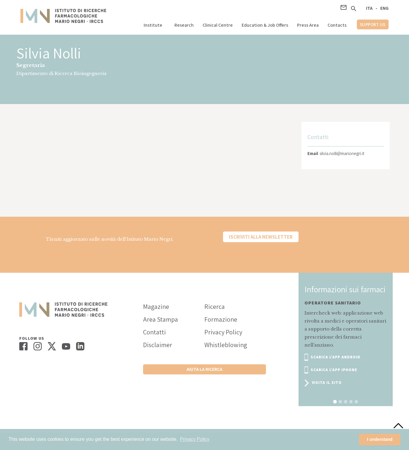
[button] (154, 23)
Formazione (220, 319)
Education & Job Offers (265, 25)
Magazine (156, 306)
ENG (384, 8)
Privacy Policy (223, 332)
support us (373, 24)
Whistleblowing (225, 345)
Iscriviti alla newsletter (261, 237)
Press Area (308, 25)
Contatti (154, 332)
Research (184, 25)
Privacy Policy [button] (194, 439)
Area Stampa (160, 319)
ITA (369, 8)
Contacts (337, 25)
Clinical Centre (218, 25)
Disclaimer (157, 345)
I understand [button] (379, 439)
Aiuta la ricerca (204, 369)
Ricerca (214, 306)
